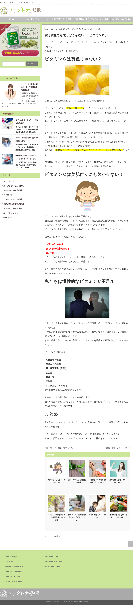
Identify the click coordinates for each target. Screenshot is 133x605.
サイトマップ (128, 594)
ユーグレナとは (33, 19)
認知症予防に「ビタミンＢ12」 (117, 448)
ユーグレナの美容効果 (55, 19)
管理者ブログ (9, 217)
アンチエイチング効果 (99, 19)
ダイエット (8, 195)
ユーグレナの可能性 (51, 557)
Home (46, 29)
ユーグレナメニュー (11, 213)
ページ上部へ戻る (130, 544)
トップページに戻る (53, 536)
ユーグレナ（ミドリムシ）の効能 (65, 601)
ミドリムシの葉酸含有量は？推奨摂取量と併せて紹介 (56, 517)
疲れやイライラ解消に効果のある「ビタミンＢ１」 (77, 517)
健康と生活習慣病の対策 (77, 19)
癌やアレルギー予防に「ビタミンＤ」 (60, 448)
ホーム (11, 19)
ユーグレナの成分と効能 (121, 19)
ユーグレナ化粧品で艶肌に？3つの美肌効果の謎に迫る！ (29, 87)
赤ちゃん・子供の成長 (12, 208)
